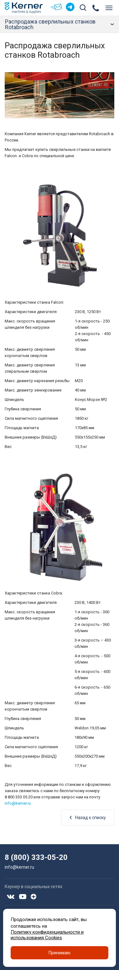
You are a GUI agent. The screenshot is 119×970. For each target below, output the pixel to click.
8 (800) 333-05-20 (36, 857)
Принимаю (59, 952)
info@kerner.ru (18, 803)
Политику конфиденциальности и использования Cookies (47, 935)
